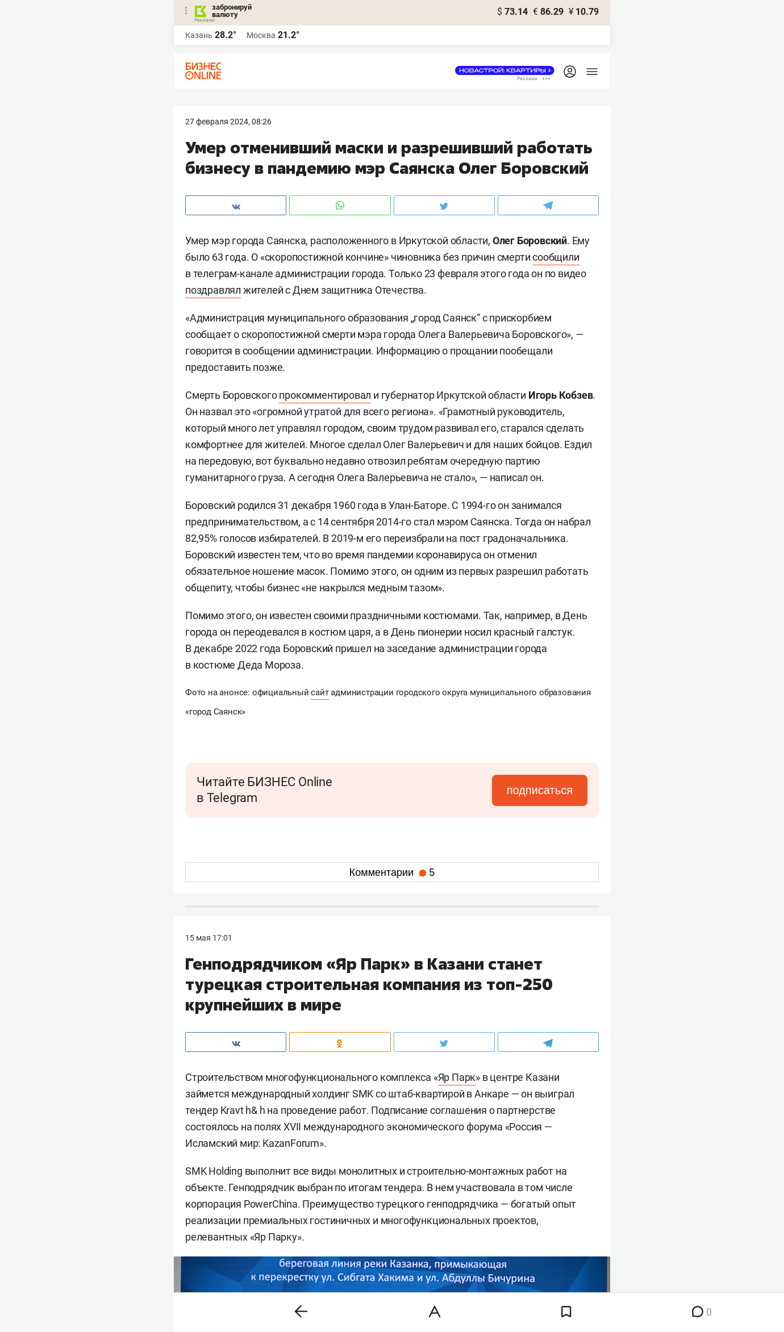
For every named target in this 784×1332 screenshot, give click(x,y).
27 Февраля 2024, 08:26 (228, 121)
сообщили (555, 257)
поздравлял (213, 290)
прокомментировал (325, 395)
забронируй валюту (232, 10)
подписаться (540, 790)
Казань (198, 35)
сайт (319, 692)
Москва (261, 35)
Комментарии (392, 872)
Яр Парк (457, 1077)
